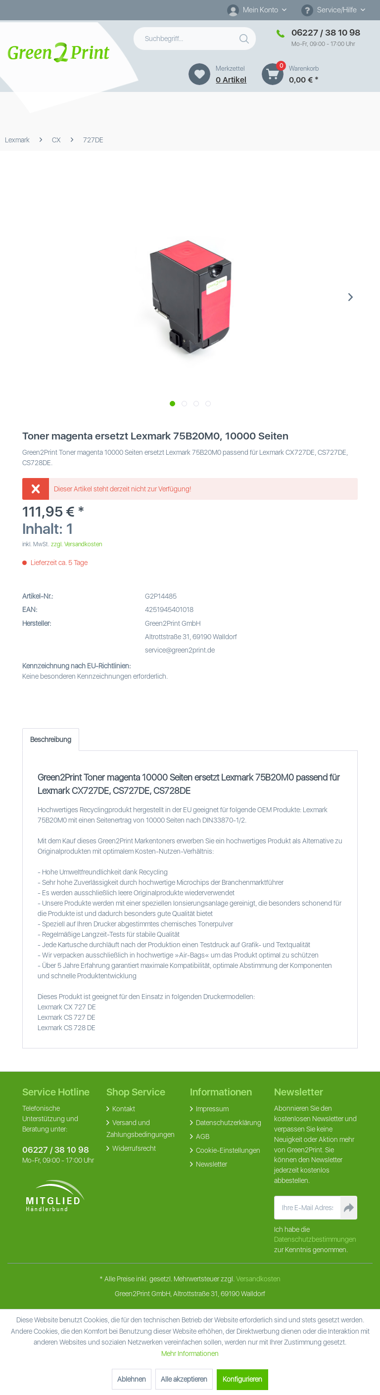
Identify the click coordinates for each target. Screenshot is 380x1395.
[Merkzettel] (199, 74)
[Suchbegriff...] (195, 38)
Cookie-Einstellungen (227, 1150)
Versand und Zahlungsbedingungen (140, 1128)
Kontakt (123, 1109)
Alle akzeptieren (184, 1379)
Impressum (211, 1109)
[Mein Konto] (256, 9)
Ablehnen (131, 1379)
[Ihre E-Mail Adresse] (307, 1208)
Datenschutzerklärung (227, 1123)
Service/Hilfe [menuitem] (329, 10)
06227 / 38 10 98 (55, 1150)
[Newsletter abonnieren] (348, 1208)
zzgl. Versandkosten (76, 544)
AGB (201, 1136)
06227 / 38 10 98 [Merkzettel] (325, 32)
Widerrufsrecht (133, 1148)
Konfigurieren (242, 1379)
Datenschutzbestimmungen (315, 1239)
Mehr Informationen (190, 1353)
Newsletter (210, 1164)
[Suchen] (245, 36)
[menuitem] (257, 10)
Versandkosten (258, 1279)
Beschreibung (50, 739)
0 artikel (231, 80)
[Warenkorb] (272, 74)
